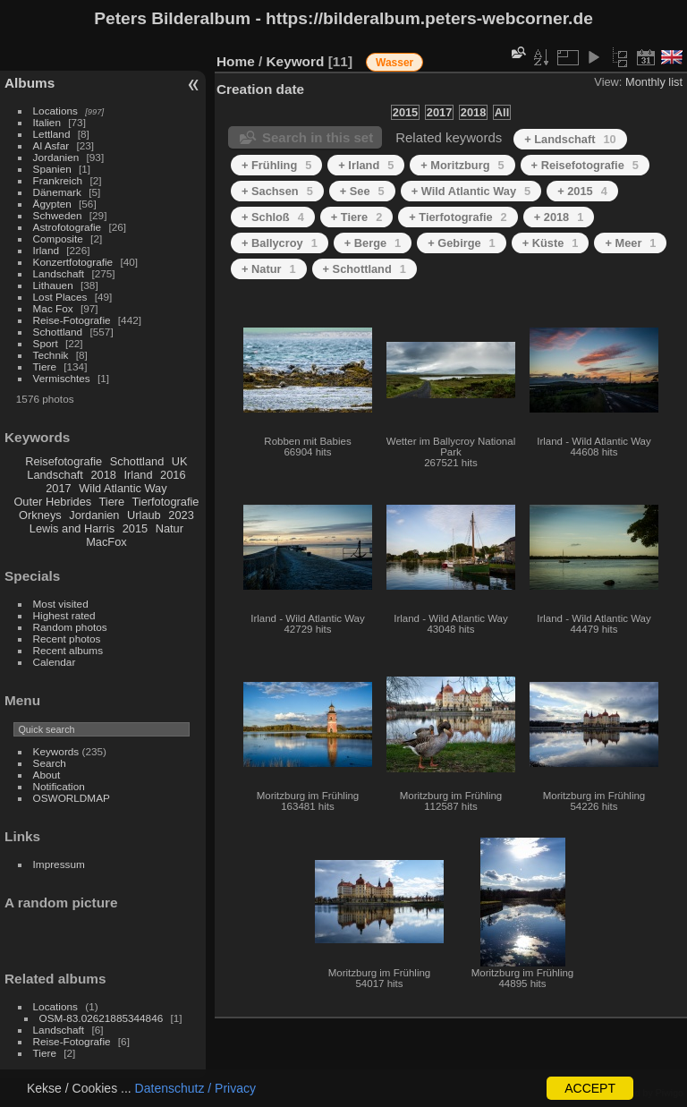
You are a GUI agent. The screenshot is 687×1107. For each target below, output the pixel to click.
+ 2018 (559, 217)
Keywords (56, 751)
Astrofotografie (67, 227)
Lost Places (60, 296)
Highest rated (64, 615)
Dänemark (57, 192)
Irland (46, 250)
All (502, 112)
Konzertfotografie (73, 262)
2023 (180, 515)
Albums (29, 82)
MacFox (106, 542)
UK (180, 461)
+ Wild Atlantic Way (470, 191)
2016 (172, 474)
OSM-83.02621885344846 (101, 1018)
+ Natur (269, 269)
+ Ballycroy (280, 243)
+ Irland (366, 165)
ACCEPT (589, 1088)
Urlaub (144, 515)
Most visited (61, 603)
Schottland (58, 331)
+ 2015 (582, 191)
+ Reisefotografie (585, 165)
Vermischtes (61, 378)
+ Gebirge (462, 243)
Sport (45, 343)
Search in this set (317, 137)
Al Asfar (51, 145)
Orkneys (40, 515)
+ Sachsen (277, 191)
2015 (135, 528)
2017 (58, 488)
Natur (169, 528)
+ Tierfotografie (457, 217)
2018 (102, 474)
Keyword (296, 61)
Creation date (260, 89)
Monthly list (654, 82)
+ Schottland (364, 269)
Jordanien (56, 157)
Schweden (57, 215)
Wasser (394, 62)
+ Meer (630, 243)
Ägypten (52, 203)
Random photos (70, 627)
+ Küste (550, 243)
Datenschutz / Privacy (195, 1088)
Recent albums (68, 650)
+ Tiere (357, 217)
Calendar (54, 662)
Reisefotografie (63, 461)
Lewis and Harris (72, 528)
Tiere (44, 366)
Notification (59, 786)
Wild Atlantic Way (122, 488)
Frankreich (58, 180)
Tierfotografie (165, 501)
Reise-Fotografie (72, 320)
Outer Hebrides (52, 501)
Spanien (52, 169)
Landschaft (59, 273)
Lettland (52, 134)
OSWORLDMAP (71, 798)
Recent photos (67, 638)
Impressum (59, 864)
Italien (47, 122)
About (47, 774)
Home (235, 61)
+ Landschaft (570, 139)
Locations (55, 110)
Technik (51, 355)
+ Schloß (273, 217)
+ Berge (372, 243)
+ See (362, 191)
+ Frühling (276, 165)
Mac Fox (53, 308)
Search (49, 763)
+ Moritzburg (462, 165)
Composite (58, 238)
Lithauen (53, 285)
